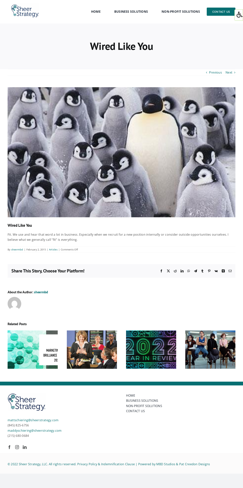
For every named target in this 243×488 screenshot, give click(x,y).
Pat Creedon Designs (194, 464)
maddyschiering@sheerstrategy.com (35, 430)
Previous (215, 72)
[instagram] (17, 447)
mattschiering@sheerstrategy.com (33, 420)
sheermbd (17, 249)
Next (229, 72)
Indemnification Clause (118, 464)
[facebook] (9, 447)
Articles (53, 249)
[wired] (121, 152)
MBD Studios (165, 464)
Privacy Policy (87, 464)
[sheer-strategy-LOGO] (25, 4)
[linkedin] (25, 447)
